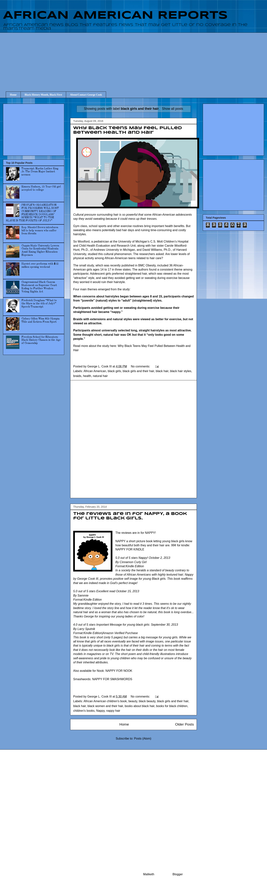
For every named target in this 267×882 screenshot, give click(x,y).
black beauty (147, 701)
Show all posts (172, 109)
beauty (132, 701)
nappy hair (113, 710)
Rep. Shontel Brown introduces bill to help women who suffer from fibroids (39, 230)
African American (94, 371)
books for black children (171, 706)
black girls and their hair (138, 371)
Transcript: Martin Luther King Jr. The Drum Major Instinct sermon (39, 171)
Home (13, 94)
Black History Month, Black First (43, 94)
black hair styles (180, 371)
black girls (114, 371)
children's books (83, 710)
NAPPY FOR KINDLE (129, 549)
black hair (162, 371)
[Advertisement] (136, 58)
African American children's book (105, 701)
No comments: (141, 366)
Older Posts (184, 724)
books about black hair (139, 706)
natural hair (100, 376)
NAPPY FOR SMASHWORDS (112, 679)
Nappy (100, 710)
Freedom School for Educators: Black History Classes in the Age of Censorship (41, 340)
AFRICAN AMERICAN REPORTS (115, 15)
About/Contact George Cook (86, 94)
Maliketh (148, 874)
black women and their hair (105, 706)
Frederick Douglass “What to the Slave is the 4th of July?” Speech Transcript (39, 303)
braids (77, 376)
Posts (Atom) (142, 738)
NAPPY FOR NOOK (118, 670)
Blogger (178, 874)
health (87, 376)
